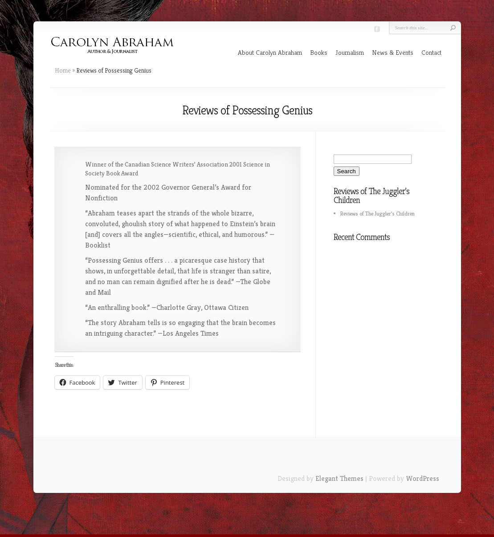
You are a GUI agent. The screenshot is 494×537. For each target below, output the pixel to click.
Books (318, 52)
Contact (431, 52)
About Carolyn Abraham (270, 52)
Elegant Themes (339, 478)
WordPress (422, 478)
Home (63, 70)
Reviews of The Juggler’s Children (377, 213)
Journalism (349, 52)
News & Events (392, 52)
